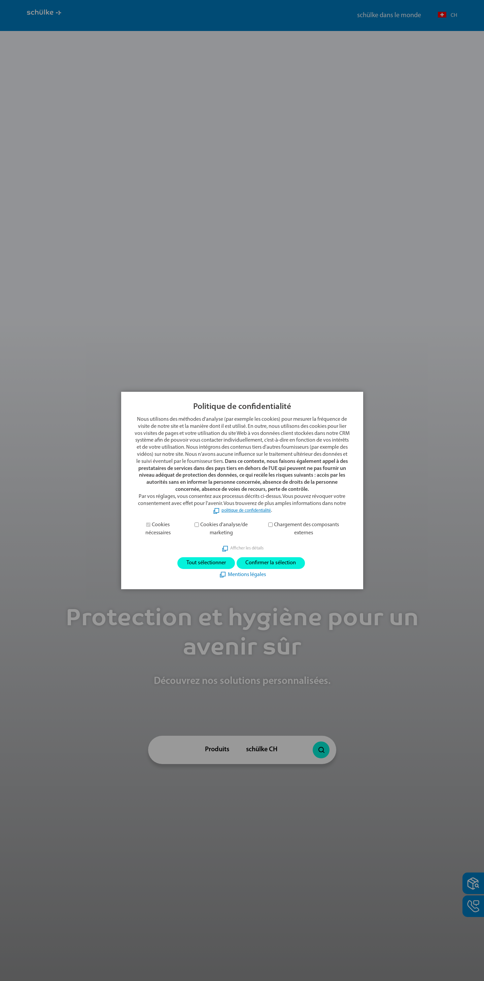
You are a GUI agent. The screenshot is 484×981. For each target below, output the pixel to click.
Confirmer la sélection (277, 563)
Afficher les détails (247, 546)
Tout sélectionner (198, 563)
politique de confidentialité (246, 509)
